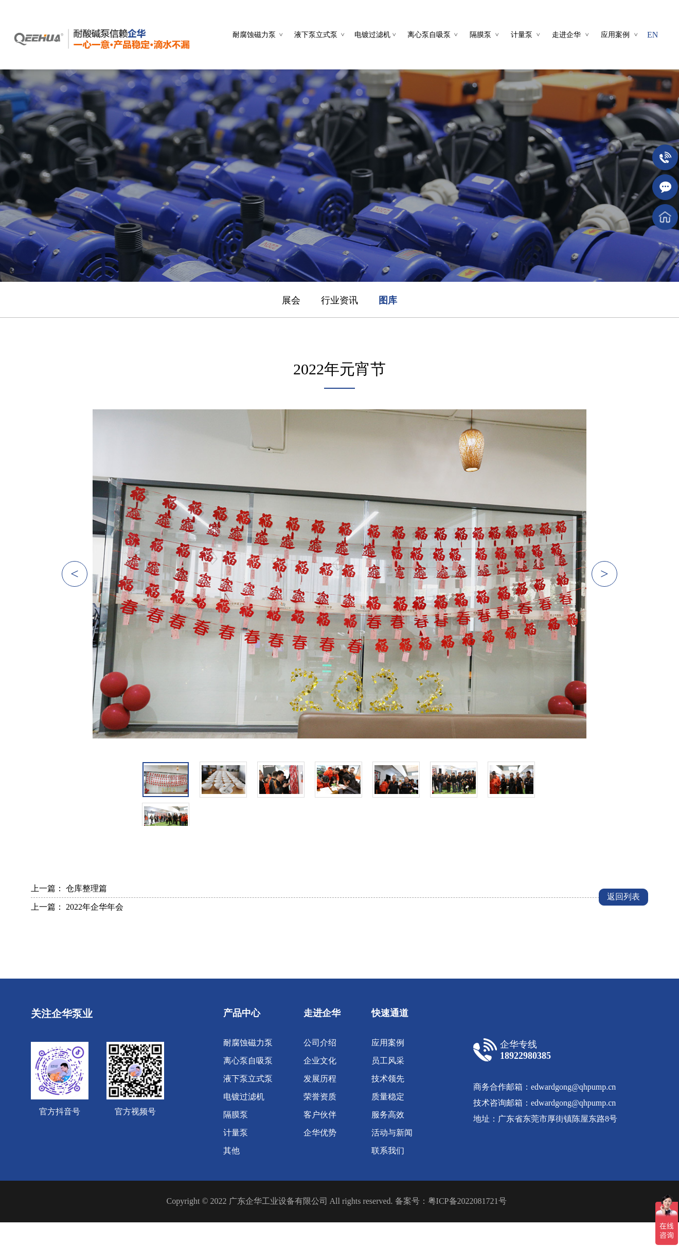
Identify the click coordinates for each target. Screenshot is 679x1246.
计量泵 (235, 1132)
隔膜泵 (235, 1114)
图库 (388, 300)
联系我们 (387, 1150)
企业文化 (319, 1060)
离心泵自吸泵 (248, 1060)
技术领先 (387, 1078)
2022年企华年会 (94, 906)
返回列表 (623, 896)
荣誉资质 (319, 1096)
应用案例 (387, 1042)
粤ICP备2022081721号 (467, 1201)
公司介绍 (319, 1042)
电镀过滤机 (243, 1096)
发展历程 (319, 1078)
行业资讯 (339, 300)
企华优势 (319, 1132)
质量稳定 (387, 1096)
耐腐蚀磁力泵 (248, 1042)
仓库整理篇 (86, 888)
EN (652, 34)
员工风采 (387, 1060)
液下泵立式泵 (248, 1078)
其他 (231, 1150)
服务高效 (387, 1114)
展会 (291, 300)
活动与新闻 (392, 1132)
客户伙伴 (319, 1114)
